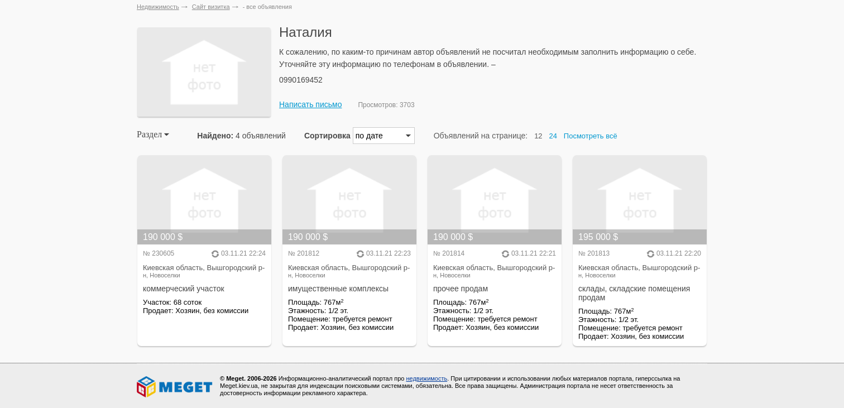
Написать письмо (310, 104)
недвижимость (426, 378)
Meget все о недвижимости (175, 386)
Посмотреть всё (590, 136)
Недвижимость (158, 6)
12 (538, 136)
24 (553, 136)
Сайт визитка (211, 6)
